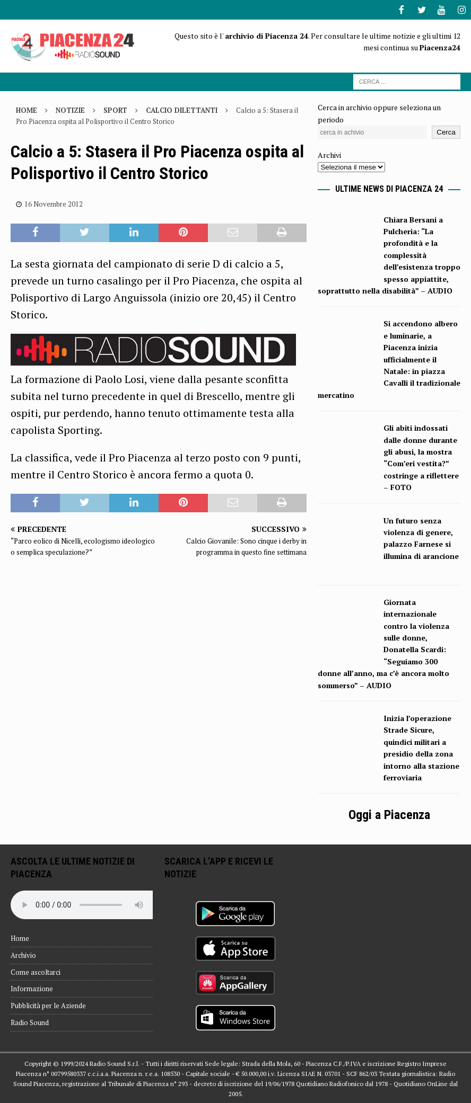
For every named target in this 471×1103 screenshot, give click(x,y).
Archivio (23, 954)
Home (20, 937)
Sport (115, 109)
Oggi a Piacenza (389, 813)
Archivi (329, 154)
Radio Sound (30, 1021)
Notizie (70, 109)
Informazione (32, 987)
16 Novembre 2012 (53, 203)
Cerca (446, 131)
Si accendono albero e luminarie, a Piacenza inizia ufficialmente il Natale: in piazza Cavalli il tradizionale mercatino (389, 357)
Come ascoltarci (35, 971)
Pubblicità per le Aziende (48, 1004)
